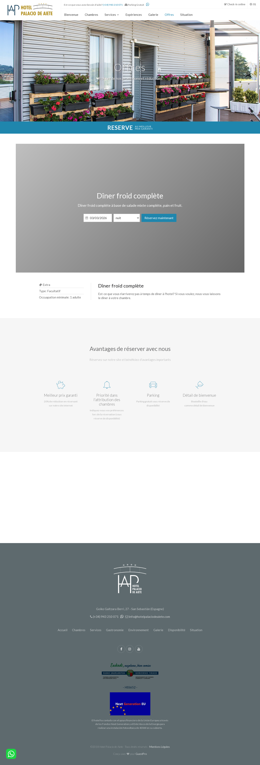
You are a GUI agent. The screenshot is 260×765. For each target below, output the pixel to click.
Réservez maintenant (158, 218)
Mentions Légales (159, 746)
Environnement (138, 630)
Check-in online (234, 4)
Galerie (158, 630)
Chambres (78, 630)
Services (95, 630)
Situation (196, 630)
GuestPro (141, 753)
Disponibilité (176, 630)
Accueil (62, 630)
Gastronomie (115, 630)
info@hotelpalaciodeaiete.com (149, 616)
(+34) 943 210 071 (113, 4)
